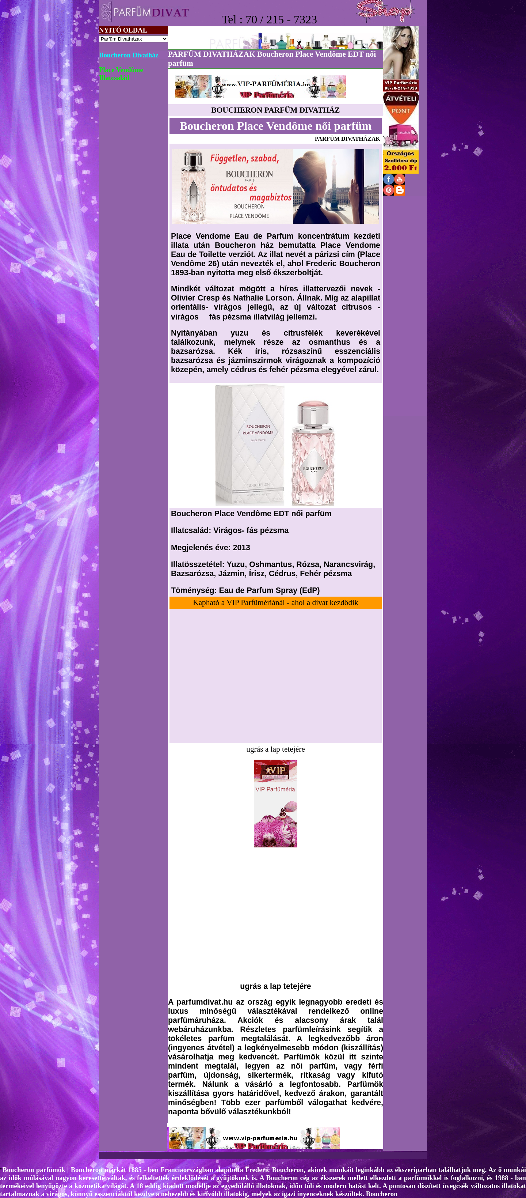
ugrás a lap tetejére (275, 749)
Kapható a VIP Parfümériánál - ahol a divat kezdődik (275, 602)
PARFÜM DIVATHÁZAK (347, 139)
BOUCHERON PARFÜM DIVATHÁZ (275, 110)
